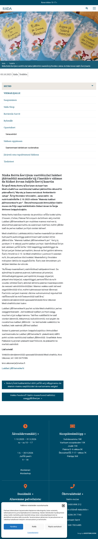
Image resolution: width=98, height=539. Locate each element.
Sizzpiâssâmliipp (71, 434)
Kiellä (34, 526)
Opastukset (9, 127)
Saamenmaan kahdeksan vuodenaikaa (22, 148)
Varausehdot (11, 134)
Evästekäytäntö (33, 532)
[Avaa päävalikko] (94, 8)
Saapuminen (10, 100)
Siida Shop (9, 106)
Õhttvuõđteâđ (71, 494)
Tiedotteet (9, 161)
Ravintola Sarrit (12, 113)
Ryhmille (8, 120)
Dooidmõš (24, 494)
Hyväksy (13, 526)
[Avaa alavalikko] (92, 86)
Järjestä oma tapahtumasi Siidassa (21, 154)
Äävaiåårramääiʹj (24, 434)
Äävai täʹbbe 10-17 (48, 3)
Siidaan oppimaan (13, 141)
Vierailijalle (12, 93)
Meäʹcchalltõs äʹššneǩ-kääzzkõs (72, 509)
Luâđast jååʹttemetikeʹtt (13, 368)
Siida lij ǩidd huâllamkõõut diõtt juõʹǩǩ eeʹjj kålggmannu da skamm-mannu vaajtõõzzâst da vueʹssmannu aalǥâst (33, 385)
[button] (63, 505)
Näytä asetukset (55, 526)
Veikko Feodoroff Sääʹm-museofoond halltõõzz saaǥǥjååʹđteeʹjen (32, 397)
